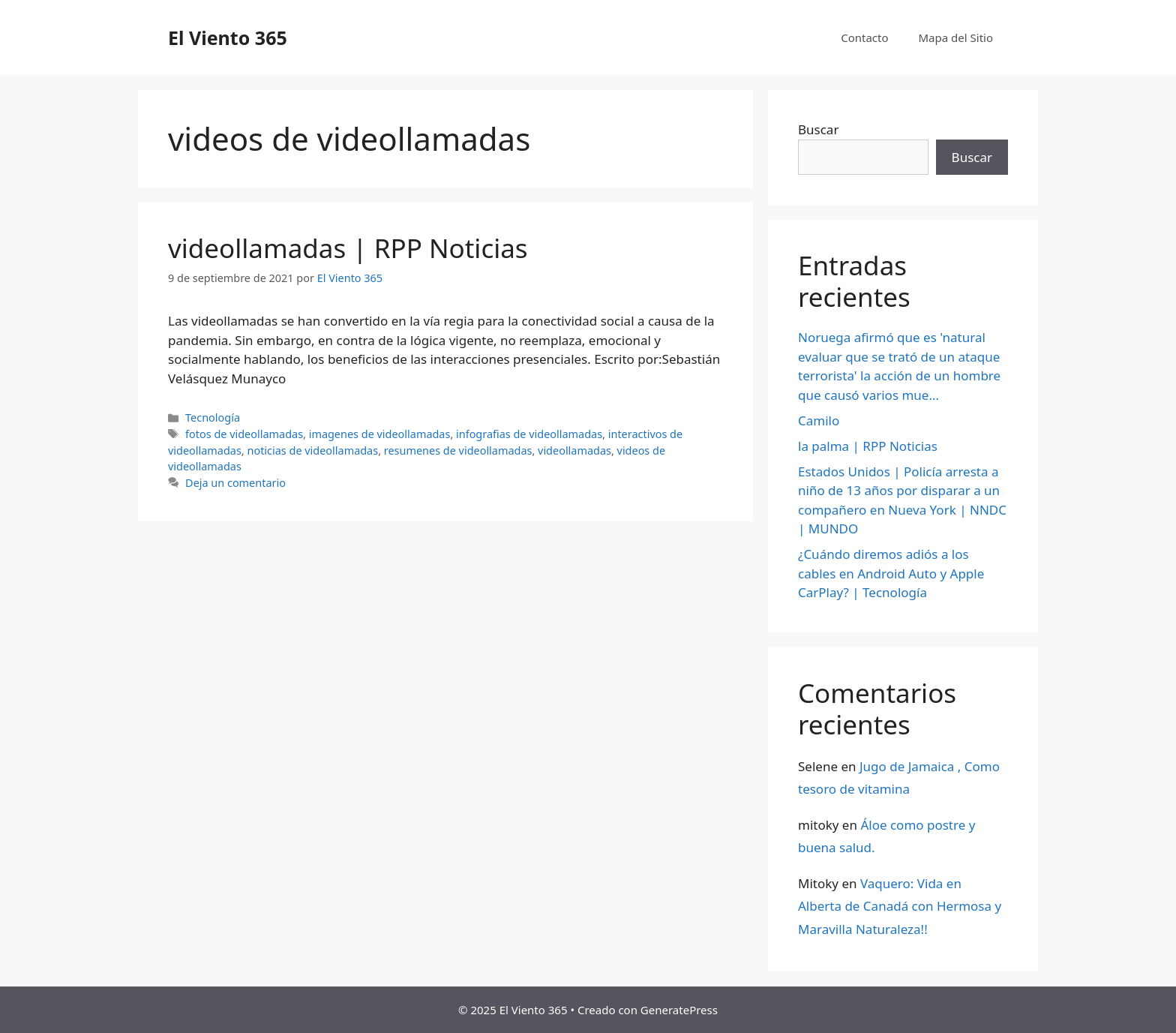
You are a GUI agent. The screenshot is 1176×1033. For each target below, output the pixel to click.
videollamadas (574, 450)
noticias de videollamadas (312, 450)
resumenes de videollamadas (458, 450)
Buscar (818, 129)
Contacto (864, 37)
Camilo (818, 420)
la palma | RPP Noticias (868, 446)
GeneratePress (679, 1009)
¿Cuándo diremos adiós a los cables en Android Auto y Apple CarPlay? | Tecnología (891, 573)
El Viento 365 (227, 37)
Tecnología (212, 417)
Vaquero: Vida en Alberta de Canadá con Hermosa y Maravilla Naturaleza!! (899, 906)
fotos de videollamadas (244, 434)
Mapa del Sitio (956, 37)
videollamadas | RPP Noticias (348, 248)
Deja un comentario (235, 483)
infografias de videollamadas (529, 434)
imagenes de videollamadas (380, 434)
